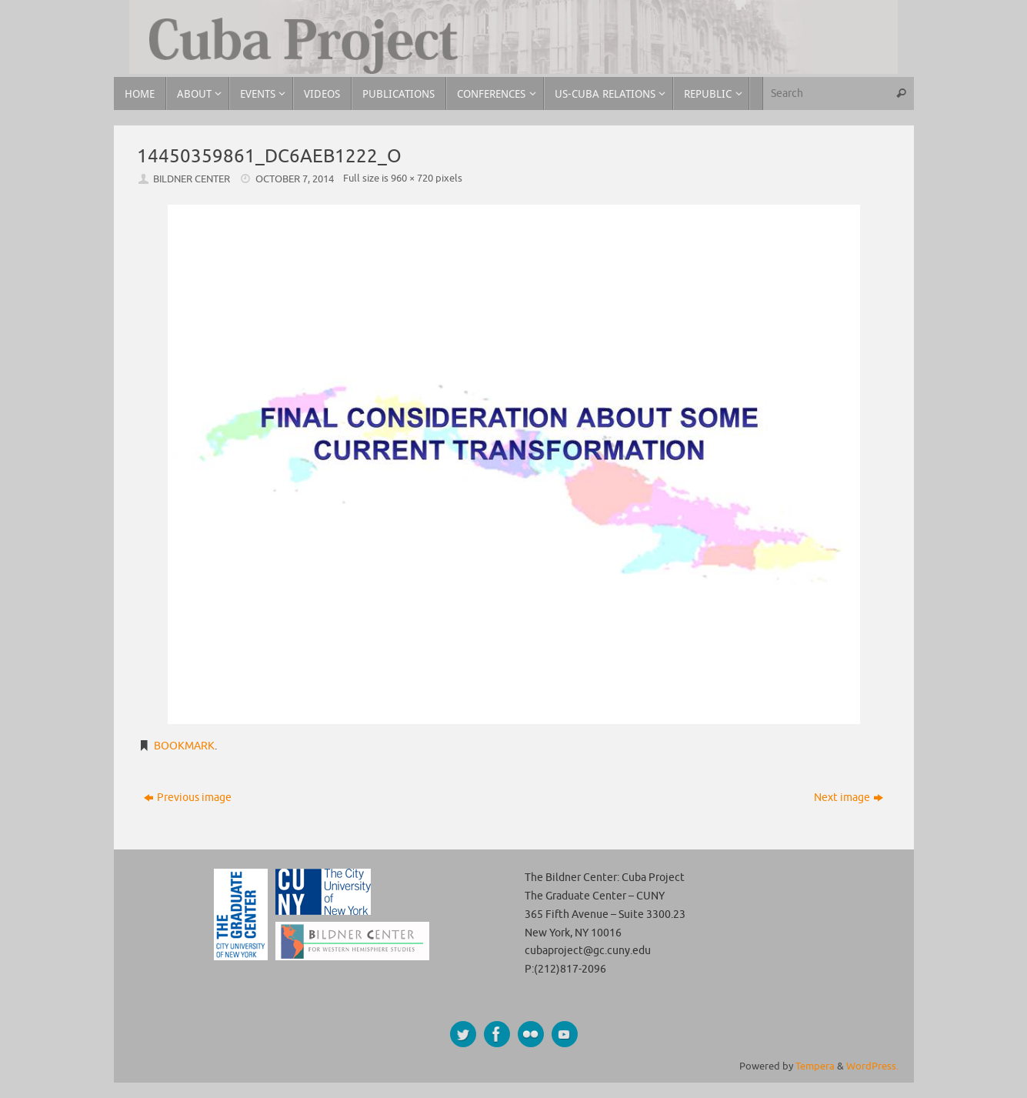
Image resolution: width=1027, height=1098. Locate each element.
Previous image (188, 797)
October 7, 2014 (294, 179)
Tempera (815, 1066)
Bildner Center (191, 179)
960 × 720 (412, 178)
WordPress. (872, 1066)
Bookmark (184, 746)
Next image (848, 797)
